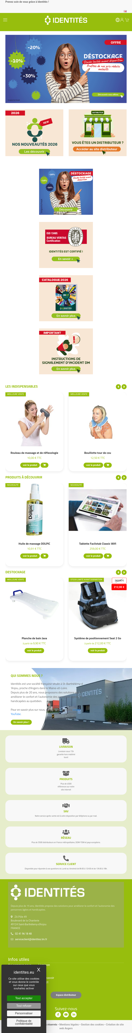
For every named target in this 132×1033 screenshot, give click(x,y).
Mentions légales (69, 1024)
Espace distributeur (66, 995)
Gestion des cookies (92, 1024)
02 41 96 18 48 (23, 933)
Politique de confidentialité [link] (24, 1022)
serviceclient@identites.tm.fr (31, 939)
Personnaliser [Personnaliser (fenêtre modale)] (24, 1013)
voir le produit (30, 465)
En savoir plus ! (21, 722)
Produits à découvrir (23, 477)
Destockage (15, 572)
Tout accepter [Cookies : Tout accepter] (23, 998)
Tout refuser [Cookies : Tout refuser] (23, 1005)
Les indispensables (21, 386)
